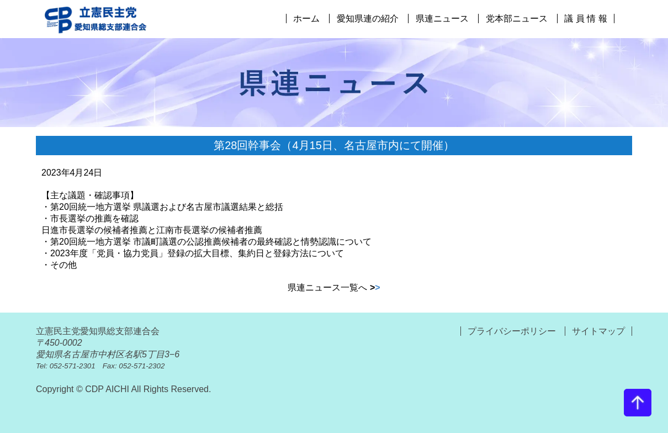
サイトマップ (598, 331)
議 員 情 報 (585, 18)
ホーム (306, 18)
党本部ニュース (517, 18)
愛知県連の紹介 (368, 18)
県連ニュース (442, 18)
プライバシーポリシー (513, 331)
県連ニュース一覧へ (334, 287)
